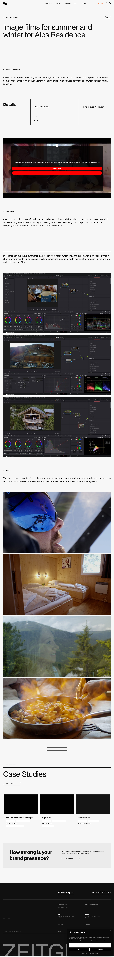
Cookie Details (84, 953)
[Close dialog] (111, 931)
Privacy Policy (91, 953)
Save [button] (79, 949)
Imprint (96, 953)
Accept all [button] (90, 945)
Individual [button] (100, 949)
